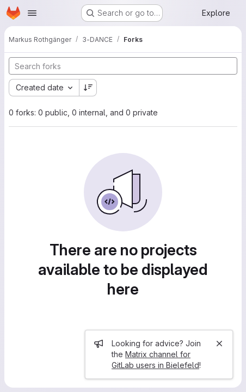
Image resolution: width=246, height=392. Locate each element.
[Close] (219, 343)
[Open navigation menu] (32, 13)
